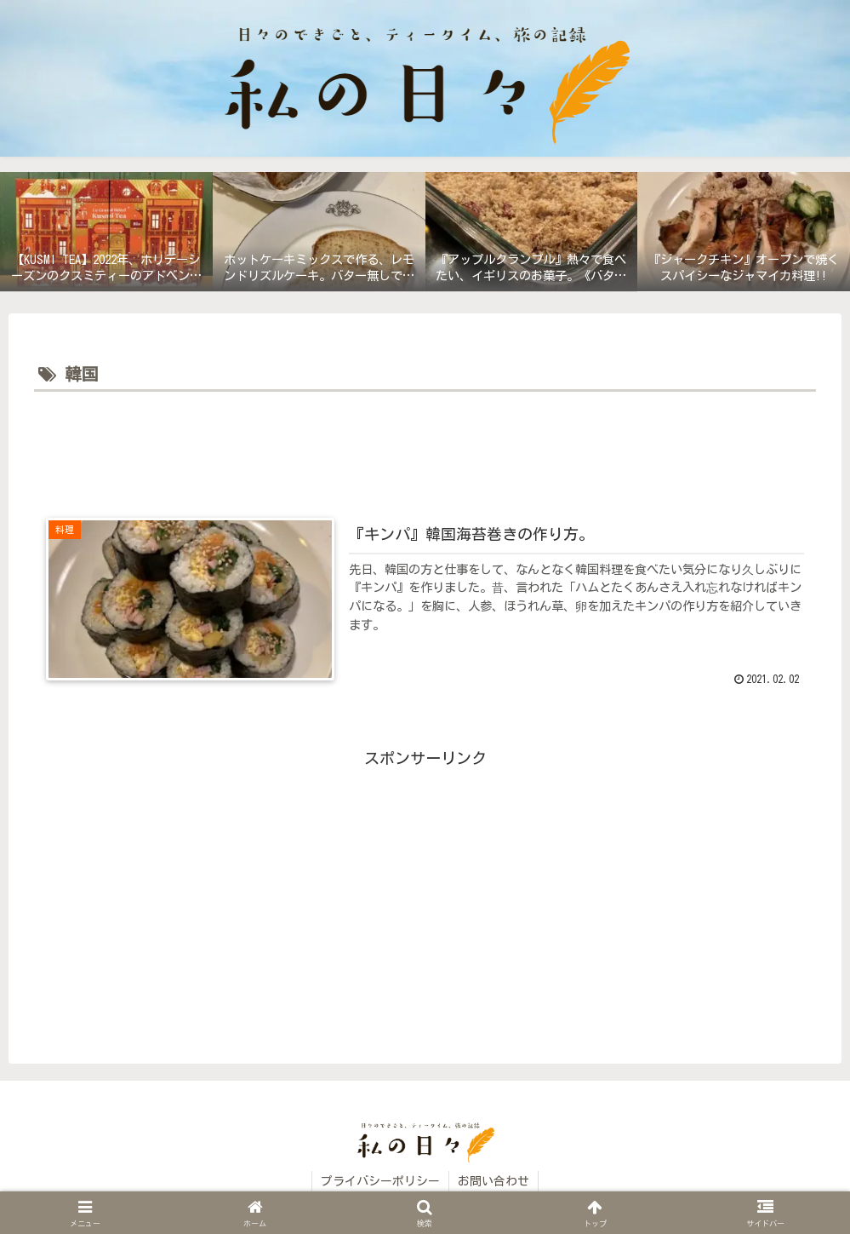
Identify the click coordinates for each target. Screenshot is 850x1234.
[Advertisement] (425, 443)
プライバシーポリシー (380, 1181)
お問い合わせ (493, 1181)
